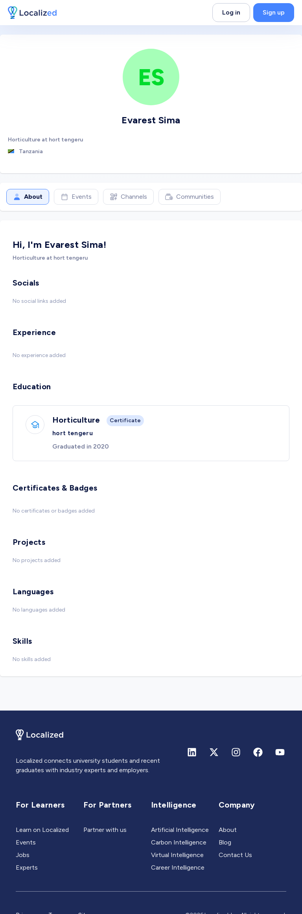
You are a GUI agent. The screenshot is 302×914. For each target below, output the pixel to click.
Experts (27, 867)
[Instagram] (235, 752)
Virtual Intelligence (177, 855)
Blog (225, 842)
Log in (231, 12)
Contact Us (235, 855)
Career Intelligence (177, 867)
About (27, 197)
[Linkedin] (191, 752)
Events (76, 197)
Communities (189, 197)
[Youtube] (280, 752)
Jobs (22, 855)
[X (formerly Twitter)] (213, 752)
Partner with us (105, 829)
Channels (128, 197)
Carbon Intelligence (178, 842)
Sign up (274, 12)
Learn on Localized (42, 829)
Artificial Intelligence (180, 829)
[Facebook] (258, 752)
